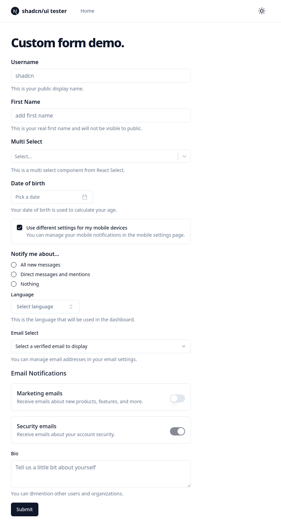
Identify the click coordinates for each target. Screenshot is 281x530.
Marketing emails (39, 393)
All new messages (40, 264)
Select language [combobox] (45, 306)
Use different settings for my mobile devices (76, 227)
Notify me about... (35, 254)
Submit (24, 509)
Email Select (24, 333)
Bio (15, 453)
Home (87, 11)
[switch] (177, 398)
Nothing (30, 284)
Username (24, 62)
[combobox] (15, 156)
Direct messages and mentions (55, 274)
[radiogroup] (101, 274)
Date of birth (28, 183)
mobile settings (153, 235)
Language (22, 294)
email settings (120, 359)
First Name (25, 102)
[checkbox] (19, 227)
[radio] (13, 265)
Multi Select (26, 141)
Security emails (37, 426)
